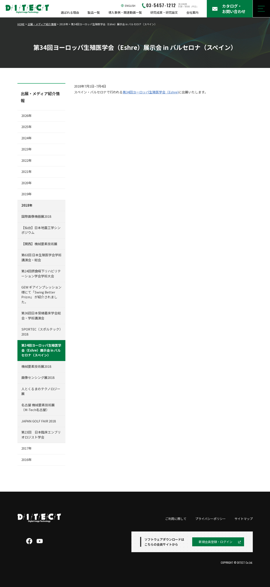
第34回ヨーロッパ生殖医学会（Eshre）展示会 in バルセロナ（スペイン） (41, 350)
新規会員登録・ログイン (215, 542)
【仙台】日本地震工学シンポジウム (41, 230)
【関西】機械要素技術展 (39, 243)
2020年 (26, 182)
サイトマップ (243, 518)
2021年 (26, 171)
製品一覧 (94, 12)
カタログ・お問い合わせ (234, 8)
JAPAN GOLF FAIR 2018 (38, 421)
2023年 (26, 149)
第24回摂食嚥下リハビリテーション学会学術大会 (41, 273)
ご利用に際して (176, 518)
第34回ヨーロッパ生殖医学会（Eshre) (150, 92)
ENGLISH (130, 5)
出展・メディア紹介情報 (42, 24)
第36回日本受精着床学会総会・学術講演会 (41, 315)
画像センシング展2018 (37, 377)
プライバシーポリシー (210, 518)
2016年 (26, 459)
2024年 (26, 138)
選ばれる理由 (70, 12)
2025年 (26, 126)
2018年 (26, 205)
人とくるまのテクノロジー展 (40, 391)
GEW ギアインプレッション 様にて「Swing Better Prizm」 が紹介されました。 (41, 294)
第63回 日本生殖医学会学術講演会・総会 (41, 257)
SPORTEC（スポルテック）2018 (41, 331)
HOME (21, 24)
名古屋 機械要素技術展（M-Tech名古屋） (38, 407)
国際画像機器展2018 (36, 216)
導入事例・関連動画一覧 (125, 12)
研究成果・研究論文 (164, 12)
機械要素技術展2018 (36, 366)
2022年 (26, 160)
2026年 (26, 115)
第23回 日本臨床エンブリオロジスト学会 (41, 434)
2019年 (26, 194)
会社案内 (192, 12)
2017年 (26, 448)
